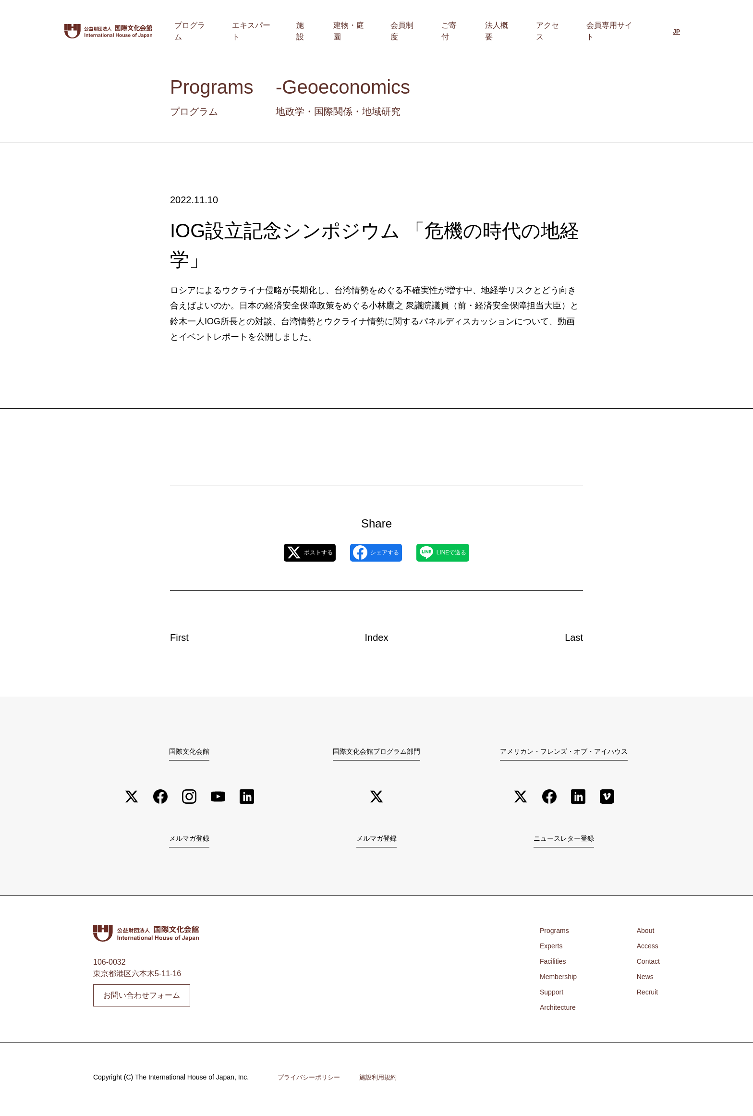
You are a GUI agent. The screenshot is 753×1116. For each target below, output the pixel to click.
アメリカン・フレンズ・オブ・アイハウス (564, 752)
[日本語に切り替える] (676, 32)
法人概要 (521, 31)
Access (645, 949)
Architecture (560, 1011)
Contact (646, 965)
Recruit (645, 996)
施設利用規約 (384, 1081)
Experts (553, 949)
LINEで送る (463, 553)
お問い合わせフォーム (141, 999)
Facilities (555, 965)
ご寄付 (484, 31)
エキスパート (327, 31)
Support (553, 996)
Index (376, 635)
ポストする (289, 553)
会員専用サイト (613, 31)
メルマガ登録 (189, 841)
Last (565, 635)
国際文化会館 (189, 752)
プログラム (275, 31)
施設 (367, 31)
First (188, 635)
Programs (556, 934)
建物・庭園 (404, 31)
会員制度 (448, 31)
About (643, 934)
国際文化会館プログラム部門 (376, 752)
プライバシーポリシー (311, 1081)
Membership (561, 980)
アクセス (561, 31)
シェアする (375, 553)
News (643, 980)
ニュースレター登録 (563, 841)
